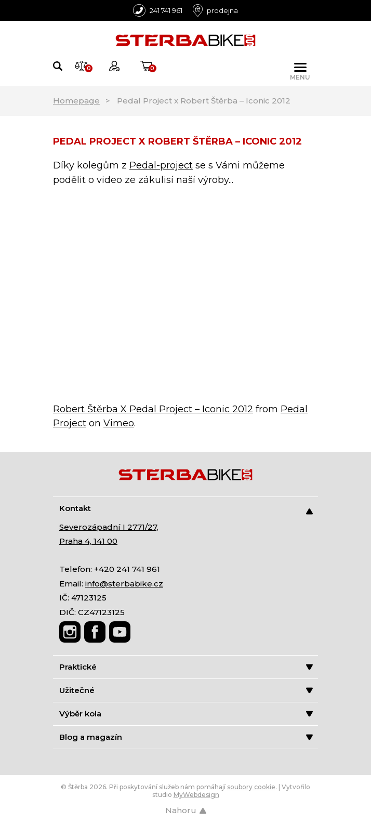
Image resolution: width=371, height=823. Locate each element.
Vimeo (118, 423)
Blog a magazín (186, 737)
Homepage (76, 101)
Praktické (186, 667)
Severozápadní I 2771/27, (108, 527)
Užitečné (186, 690)
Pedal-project (161, 165)
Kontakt (186, 508)
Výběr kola (186, 714)
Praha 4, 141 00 (88, 541)
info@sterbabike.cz (124, 584)
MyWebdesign (196, 795)
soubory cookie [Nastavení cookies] (251, 787)
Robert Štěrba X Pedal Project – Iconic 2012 (153, 409)
